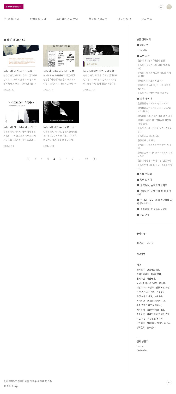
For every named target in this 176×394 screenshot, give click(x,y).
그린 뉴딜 (141, 318)
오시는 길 (146, 19)
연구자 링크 (124, 19)
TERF (159, 323)
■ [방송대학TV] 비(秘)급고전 (152, 209)
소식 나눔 (142, 50)
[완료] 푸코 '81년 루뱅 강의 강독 (153, 93)
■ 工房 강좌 (143, 55)
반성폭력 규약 (38, 19)
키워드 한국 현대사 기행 (158, 314)
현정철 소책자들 (98, 19)
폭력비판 (141, 300)
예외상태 (141, 309)
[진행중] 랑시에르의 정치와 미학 (153, 103)
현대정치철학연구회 (156, 300)
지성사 (167, 323)
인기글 (150, 243)
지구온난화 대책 (155, 318)
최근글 (140, 243)
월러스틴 (141, 278)
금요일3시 (151, 327)
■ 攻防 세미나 (144, 98)
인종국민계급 (153, 269)
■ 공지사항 (143, 45)
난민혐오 (141, 323)
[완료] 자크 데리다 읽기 (149, 135)
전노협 (162, 283)
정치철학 (141, 327)
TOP (169, 382)
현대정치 (151, 323)
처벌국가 (151, 278)
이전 (28, 159)
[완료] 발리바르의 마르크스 (150, 80)
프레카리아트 (143, 274)
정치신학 (141, 269)
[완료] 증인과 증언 (146, 140)
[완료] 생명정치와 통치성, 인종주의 (154, 160)
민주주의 (160, 291)
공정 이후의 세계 (144, 296)
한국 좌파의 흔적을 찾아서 (149, 305)
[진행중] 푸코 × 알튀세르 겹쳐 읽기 (155, 115)
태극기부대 (156, 274)
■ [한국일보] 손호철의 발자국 (152, 185)
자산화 (151, 287)
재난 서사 (141, 287)
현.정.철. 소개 (12, 19)
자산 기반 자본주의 (145, 291)
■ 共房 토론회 (144, 179)
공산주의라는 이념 (155, 309)
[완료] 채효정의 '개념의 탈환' (152, 60)
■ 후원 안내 (143, 214)
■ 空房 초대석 (144, 174)
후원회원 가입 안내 (67, 19)
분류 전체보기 (144, 39)
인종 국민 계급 (162, 287)
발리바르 (141, 314)
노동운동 (158, 296)
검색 (161, 6)
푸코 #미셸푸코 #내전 (147, 283)
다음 (95, 159)
